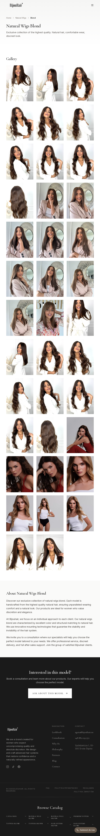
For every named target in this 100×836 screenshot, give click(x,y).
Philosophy (57, 749)
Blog (54, 760)
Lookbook (57, 732)
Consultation (58, 738)
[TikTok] (13, 766)
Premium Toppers (81, 816)
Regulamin (88, 788)
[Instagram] (7, 766)
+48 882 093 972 (82, 738)
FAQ (48, 788)
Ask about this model (50, 693)
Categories (11, 816)
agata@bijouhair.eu (84, 732)
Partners (56, 755)
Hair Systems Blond (79, 825)
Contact (56, 766)
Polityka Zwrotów (84, 792)
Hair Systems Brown (57, 825)
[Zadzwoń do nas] (85, 830)
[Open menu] (92, 5)
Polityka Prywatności (66, 788)
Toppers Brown (36, 823)
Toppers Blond (13, 823)
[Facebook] (19, 766)
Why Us (56, 743)
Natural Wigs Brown (57, 817)
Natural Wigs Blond (35, 817)
